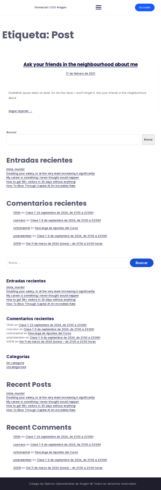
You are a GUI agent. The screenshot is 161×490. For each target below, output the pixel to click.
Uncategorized (16, 367)
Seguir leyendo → (20, 111)
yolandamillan (22, 235)
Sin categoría (15, 362)
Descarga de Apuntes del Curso (56, 228)
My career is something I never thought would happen (42, 177)
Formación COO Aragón (51, 7)
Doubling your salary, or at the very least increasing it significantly (50, 173)
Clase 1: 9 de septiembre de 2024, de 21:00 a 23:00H (65, 220)
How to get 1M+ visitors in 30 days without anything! (41, 181)
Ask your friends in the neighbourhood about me (80, 64)
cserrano (19, 220)
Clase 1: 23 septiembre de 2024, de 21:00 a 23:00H (59, 212)
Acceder (145, 7)
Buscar (11, 132)
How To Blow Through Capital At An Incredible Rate (40, 185)
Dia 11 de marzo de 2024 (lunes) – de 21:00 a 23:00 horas (64, 243)
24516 (17, 243)
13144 (16, 212)
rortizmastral (21, 228)
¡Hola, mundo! (15, 169)
